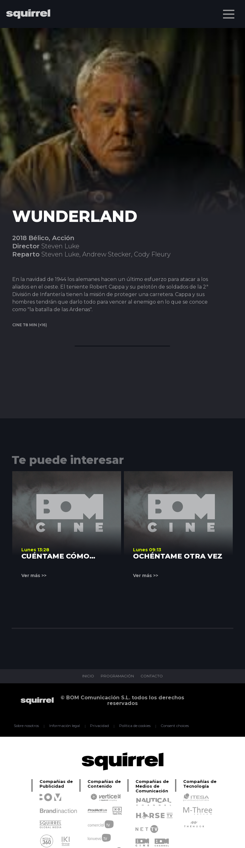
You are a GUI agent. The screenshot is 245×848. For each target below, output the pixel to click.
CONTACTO (152, 676)
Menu (229, 11)
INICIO (87, 676)
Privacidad (99, 726)
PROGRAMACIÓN (117, 676)
